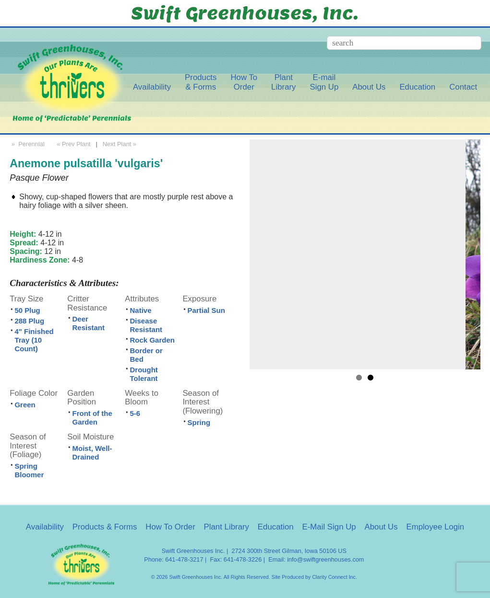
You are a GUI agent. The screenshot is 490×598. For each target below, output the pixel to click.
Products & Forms (104, 526)
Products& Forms (200, 82)
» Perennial (27, 144)
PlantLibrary (283, 82)
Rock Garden (152, 340)
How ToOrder (243, 82)
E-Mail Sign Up (329, 526)
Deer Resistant (88, 323)
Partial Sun (206, 310)
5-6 (135, 413)
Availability (152, 87)
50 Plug (27, 310)
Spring (199, 422)
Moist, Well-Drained (92, 452)
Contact (463, 87)
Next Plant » (120, 144)
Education (417, 87)
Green (24, 405)
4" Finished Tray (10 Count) (33, 340)
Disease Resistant (146, 325)
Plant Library (226, 526)
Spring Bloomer (29, 470)
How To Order (170, 526)
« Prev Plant (73, 144)
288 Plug (29, 321)
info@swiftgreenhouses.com (325, 559)
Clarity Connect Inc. (334, 577)
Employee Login (435, 526)
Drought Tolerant (144, 374)
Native (141, 310)
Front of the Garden (92, 417)
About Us (368, 87)
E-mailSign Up (324, 82)
